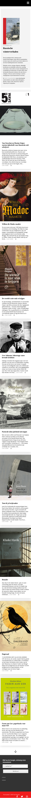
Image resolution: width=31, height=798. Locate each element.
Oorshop (4, 780)
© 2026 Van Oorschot (15, 794)
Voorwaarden (6, 794)
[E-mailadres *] (15, 766)
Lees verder (7, 165)
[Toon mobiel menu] (28, 3)
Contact (4, 777)
